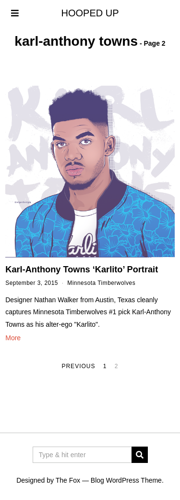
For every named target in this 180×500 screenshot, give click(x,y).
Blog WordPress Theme (126, 480)
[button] (140, 455)
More (13, 338)
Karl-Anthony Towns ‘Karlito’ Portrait (81, 269)
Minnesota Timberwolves (101, 283)
